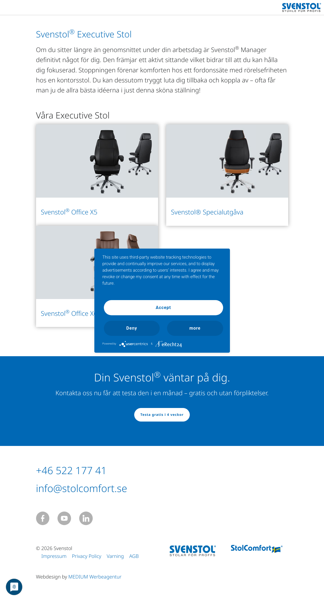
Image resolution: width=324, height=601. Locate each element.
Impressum (54, 556)
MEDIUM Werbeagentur (94, 577)
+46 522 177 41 (75, 470)
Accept (163, 307)
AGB (134, 556)
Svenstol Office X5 (69, 212)
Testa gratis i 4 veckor (162, 414)
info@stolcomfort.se (87, 488)
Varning (115, 556)
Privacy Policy (86, 556)
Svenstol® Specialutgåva (207, 212)
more (194, 328)
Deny (131, 328)
